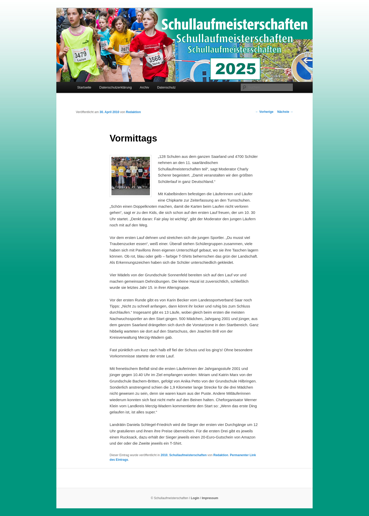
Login (195, 498)
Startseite (84, 87)
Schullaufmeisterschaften (188, 455)
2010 (164, 455)
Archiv (144, 87)
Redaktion (133, 112)
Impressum (210, 498)
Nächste (285, 112)
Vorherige (264, 112)
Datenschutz (166, 87)
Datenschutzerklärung (115, 87)
